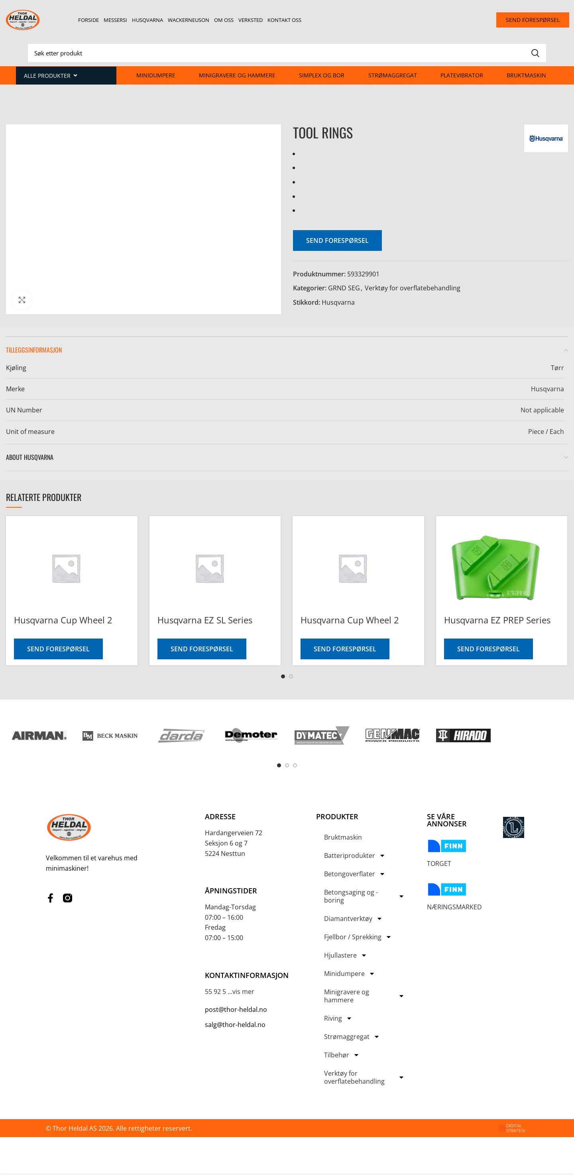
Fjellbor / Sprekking (358, 937)
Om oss (224, 20)
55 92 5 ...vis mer (229, 991)
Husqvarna (147, 20)
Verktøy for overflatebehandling (412, 288)
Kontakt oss (284, 20)
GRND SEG (344, 288)
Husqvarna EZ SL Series (204, 620)
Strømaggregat (392, 75)
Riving (338, 1018)
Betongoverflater (354, 874)
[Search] (287, 53)
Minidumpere (155, 75)
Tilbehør (342, 1055)
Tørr (557, 367)
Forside (88, 20)
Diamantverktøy (353, 918)
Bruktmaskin (526, 75)
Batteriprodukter (354, 855)
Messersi (115, 20)
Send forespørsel (337, 240)
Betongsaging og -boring (364, 896)
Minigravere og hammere (237, 75)
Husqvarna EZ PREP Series (497, 620)
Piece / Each (546, 431)
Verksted (250, 20)
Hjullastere (345, 955)
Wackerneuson (188, 20)
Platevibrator (461, 75)
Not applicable (542, 410)
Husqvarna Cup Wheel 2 (63, 620)
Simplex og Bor (321, 75)
